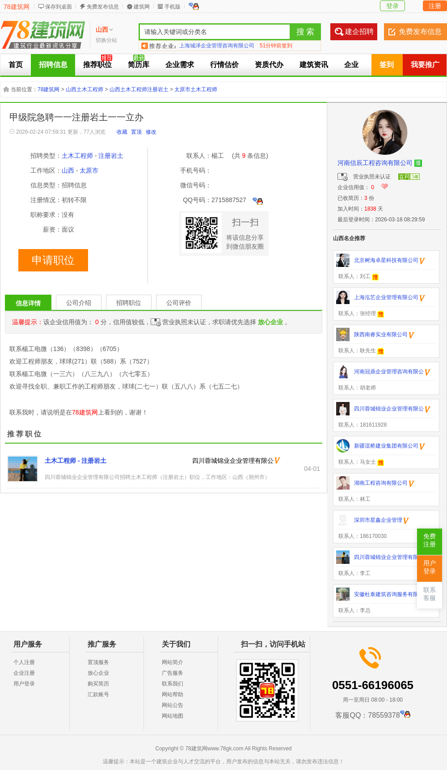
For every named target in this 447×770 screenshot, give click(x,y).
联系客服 (429, 594)
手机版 (172, 7)
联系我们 (172, 684)
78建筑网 (17, 6)
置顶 (136, 132)
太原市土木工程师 (195, 89)
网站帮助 (172, 694)
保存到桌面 (58, 7)
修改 (151, 132)
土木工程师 (77, 155)
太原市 (89, 170)
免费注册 (429, 540)
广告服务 (172, 673)
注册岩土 (110, 155)
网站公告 (172, 705)
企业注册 (24, 673)
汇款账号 (98, 694)
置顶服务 (98, 662)
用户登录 (24, 684)
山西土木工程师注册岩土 (139, 89)
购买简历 (98, 684)
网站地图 (172, 716)
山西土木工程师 (84, 89)
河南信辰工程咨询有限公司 (375, 162)
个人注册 (24, 662)
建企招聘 (359, 31)
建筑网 (142, 7)
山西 (68, 170)
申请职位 (53, 260)
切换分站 (106, 40)
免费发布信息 (103, 7)
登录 (392, 5)
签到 (387, 64)
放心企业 (98, 673)
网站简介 (172, 662)
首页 (15, 64)
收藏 (122, 132)
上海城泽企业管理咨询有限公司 (216, 45)
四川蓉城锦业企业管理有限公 (233, 460)
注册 (435, 5)
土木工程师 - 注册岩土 (75, 460)
